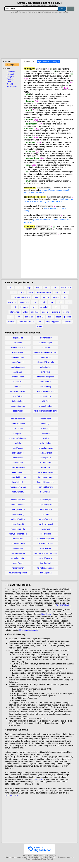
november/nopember (18, 573)
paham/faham (46, 509)
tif (19, 317)
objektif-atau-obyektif (21, 297)
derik (43, 302)
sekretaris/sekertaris (45, 543)
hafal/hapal (18, 462)
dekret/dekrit (45, 367)
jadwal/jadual (45, 443)
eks (22, 292)
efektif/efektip (46, 386)
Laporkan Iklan (11, 796)
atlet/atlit (17, 386)
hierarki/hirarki (18, 472)
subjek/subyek (45, 558)
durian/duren (45, 381)
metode (10, 79)
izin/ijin (46, 438)
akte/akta (18, 343)
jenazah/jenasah (45, 448)
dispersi (10, 74)
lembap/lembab (18, 509)
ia (13, 292)
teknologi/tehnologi (45, 568)
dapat (58, 317)
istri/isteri (46, 433)
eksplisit (11, 322)
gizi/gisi (18, 443)
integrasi (10, 76)
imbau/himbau (18, 492)
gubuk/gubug (18, 453)
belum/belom (17, 401)
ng (56, 307)
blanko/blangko (45, 343)
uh (52, 302)
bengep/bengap (18, 406)
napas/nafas (17, 548)
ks (35, 302)
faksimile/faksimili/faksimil (45, 411)
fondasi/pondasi (18, 423)
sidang (10, 84)
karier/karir (45, 467)
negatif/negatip (17, 558)
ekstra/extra (46, 396)
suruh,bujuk (45, 307)
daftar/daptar (45, 357)
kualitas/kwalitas (18, 500)
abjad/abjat (18, 338)
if (19, 287)
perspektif (67, 322)
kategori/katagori (45, 477)
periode (67, 317)
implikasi (35, 312)
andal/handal (17, 362)
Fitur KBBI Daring (63, 605)
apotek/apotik (18, 377)
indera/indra (45, 419)
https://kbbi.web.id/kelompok (48, 61)
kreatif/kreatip (46, 492)
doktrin (66, 312)
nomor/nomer (18, 568)
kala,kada (12, 302)
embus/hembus (45, 406)
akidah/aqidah (18, 352)
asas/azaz (17, 381)
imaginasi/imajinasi (18, 487)
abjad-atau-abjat (44, 292)
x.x (65, 292)
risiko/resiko (45, 534)
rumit (36, 297)
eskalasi (40, 317)
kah (50, 317)
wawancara (12, 86)
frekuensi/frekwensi (17, 438)
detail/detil (45, 372)
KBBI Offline (36, 779)
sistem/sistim (45, 548)
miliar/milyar (18, 539)
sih (34, 307)
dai (60, 302)
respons (45, 297)
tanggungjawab (53, 322)
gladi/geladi (18, 448)
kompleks (56, 312)
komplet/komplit (45, 487)
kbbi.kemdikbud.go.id (28, 630)
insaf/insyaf (46, 423)
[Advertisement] (39, 35)
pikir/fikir (45, 514)
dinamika (11, 71)
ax (40, 322)
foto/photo (18, 433)
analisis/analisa (17, 367)
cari (38, 287)
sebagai (28, 287)
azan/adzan (18, 396)
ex (55, 287)
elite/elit (45, 401)
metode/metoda (18, 529)
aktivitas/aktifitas (18, 347)
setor (31, 292)
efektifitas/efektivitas (45, 391)
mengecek (24, 302)
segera (45, 312)
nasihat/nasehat (18, 553)
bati (64, 297)
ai (68, 302)
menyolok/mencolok (18, 534)
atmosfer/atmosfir (17, 391)
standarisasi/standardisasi (45, 553)
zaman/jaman (46, 573)
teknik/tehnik (45, 563)
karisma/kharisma (45, 472)
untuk (25, 312)
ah (46, 287)
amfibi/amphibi (18, 357)
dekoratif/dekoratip (46, 362)
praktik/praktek (45, 519)
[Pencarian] (31, 9)
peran (10, 81)
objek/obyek (45, 500)
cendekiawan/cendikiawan (45, 352)
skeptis (55, 297)
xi (10, 317)
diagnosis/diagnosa (45, 377)
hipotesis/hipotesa (18, 477)
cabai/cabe (45, 347)
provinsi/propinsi (46, 524)
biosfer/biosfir (46, 338)
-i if (14, 307)
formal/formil (17, 428)
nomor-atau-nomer (26, 322)
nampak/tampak (18, 543)
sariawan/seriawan (46, 539)
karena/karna (46, 462)
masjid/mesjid (18, 524)
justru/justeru (45, 458)
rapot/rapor (46, 529)
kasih (39, 326)
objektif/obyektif (46, 504)
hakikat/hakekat (18, 467)
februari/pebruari (18, 419)
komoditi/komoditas (45, 482)
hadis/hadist (18, 458)
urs (56, 292)
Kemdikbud (46, 614)
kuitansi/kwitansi (18, 504)
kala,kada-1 (66, 287)
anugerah (29, 317)
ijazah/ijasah (17, 482)
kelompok (11, 64)
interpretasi (14, 312)
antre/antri (17, 372)
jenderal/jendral (45, 453)
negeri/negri (18, 563)
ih (64, 307)
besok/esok (18, 411)
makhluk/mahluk (18, 519)
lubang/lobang (18, 514)
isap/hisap (45, 428)
